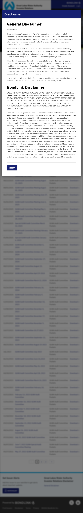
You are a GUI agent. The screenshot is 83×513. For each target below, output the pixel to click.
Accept (12, 168)
